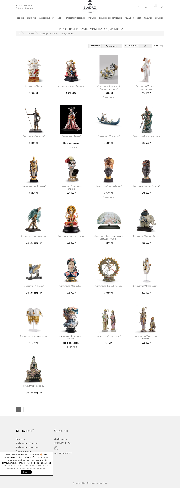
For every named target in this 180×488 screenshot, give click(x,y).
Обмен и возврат (24, 451)
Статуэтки (31, 18)
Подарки (148, 18)
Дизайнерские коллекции (110, 18)
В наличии (159, 18)
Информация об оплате (27, 443)
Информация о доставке (27, 447)
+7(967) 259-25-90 (62, 443)
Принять (26, 472)
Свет (139, 18)
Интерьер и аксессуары (75, 18)
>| (49, 409)
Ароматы (92, 18)
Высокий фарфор (46, 18)
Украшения (129, 18)
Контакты (20, 439)
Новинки (20, 18)
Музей (59, 18)
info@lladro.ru (60, 439)
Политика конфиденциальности (31, 468)
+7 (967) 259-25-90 (24, 5)
